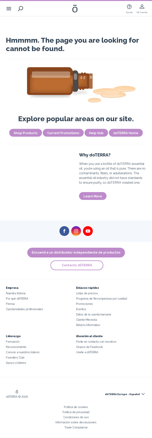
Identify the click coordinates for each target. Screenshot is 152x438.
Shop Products (25, 133)
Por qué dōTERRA (17, 298)
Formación (12, 341)
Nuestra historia (15, 293)
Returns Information (88, 325)
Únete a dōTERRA (87, 352)
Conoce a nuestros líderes (22, 352)
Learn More (93, 196)
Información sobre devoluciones (76, 422)
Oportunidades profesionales (24, 309)
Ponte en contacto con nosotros (96, 341)
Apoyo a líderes (16, 362)
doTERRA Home (125, 133)
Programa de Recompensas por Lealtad (101, 298)
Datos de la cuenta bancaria (93, 314)
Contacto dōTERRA (77, 265)
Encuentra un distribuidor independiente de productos (76, 252)
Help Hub (96, 133)
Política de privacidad (76, 412)
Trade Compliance (76, 427)
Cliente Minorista (86, 319)
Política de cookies (76, 407)
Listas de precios (87, 293)
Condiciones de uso (76, 417)
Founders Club (15, 357)
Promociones (84, 303)
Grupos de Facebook (89, 347)
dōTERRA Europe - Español (122, 394)
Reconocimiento (16, 347)
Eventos (81, 309)
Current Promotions (63, 133)
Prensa (10, 303)
